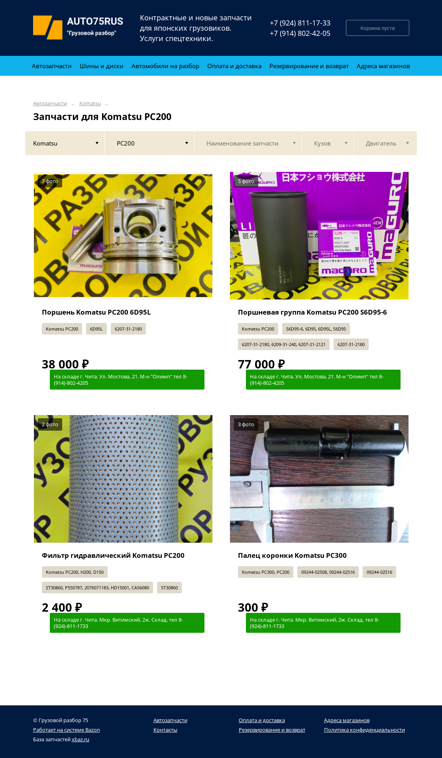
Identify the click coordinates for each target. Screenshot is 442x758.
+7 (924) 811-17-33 (300, 23)
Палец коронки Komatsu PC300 (292, 555)
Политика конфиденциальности (364, 729)
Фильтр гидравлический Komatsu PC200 (113, 555)
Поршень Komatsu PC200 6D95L (96, 312)
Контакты (165, 729)
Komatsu (90, 103)
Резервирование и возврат (272, 729)
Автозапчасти (50, 103)
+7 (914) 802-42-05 (300, 33)
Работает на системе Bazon (66, 729)
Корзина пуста (377, 28)
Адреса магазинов (346, 720)
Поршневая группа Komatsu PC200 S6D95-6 (312, 312)
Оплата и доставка (262, 720)
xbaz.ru (80, 739)
